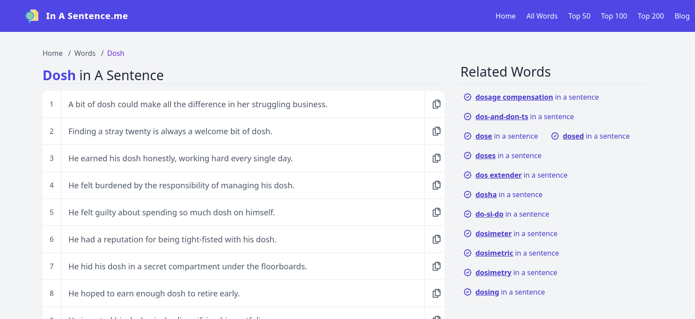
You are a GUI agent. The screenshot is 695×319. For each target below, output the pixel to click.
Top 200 (651, 16)
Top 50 (579, 16)
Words (85, 53)
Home (506, 16)
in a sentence (531, 97)
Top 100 (614, 16)
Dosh (116, 53)
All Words (542, 16)
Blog (682, 16)
